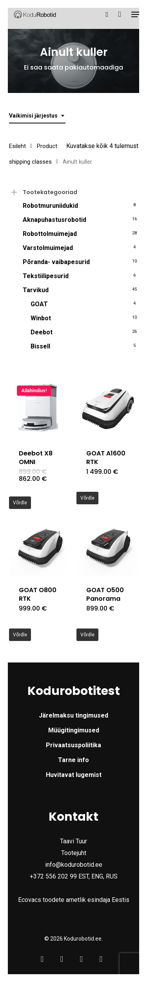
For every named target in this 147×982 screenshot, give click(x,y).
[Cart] (119, 14)
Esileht (17, 146)
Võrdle (20, 502)
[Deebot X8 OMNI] (40, 408)
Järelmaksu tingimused (73, 715)
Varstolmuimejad (48, 248)
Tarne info (73, 760)
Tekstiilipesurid (46, 276)
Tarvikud (36, 290)
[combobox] (37, 116)
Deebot (42, 332)
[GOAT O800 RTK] (40, 545)
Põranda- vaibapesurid (56, 262)
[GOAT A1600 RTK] (107, 408)
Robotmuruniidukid (50, 205)
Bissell (40, 346)
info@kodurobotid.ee (73, 864)
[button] (135, 14)
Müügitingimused (73, 730)
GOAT (39, 304)
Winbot (41, 318)
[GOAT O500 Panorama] (107, 545)
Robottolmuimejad (50, 233)
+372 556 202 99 (53, 876)
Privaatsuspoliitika (73, 745)
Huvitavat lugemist (74, 774)
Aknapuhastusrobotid (54, 219)
